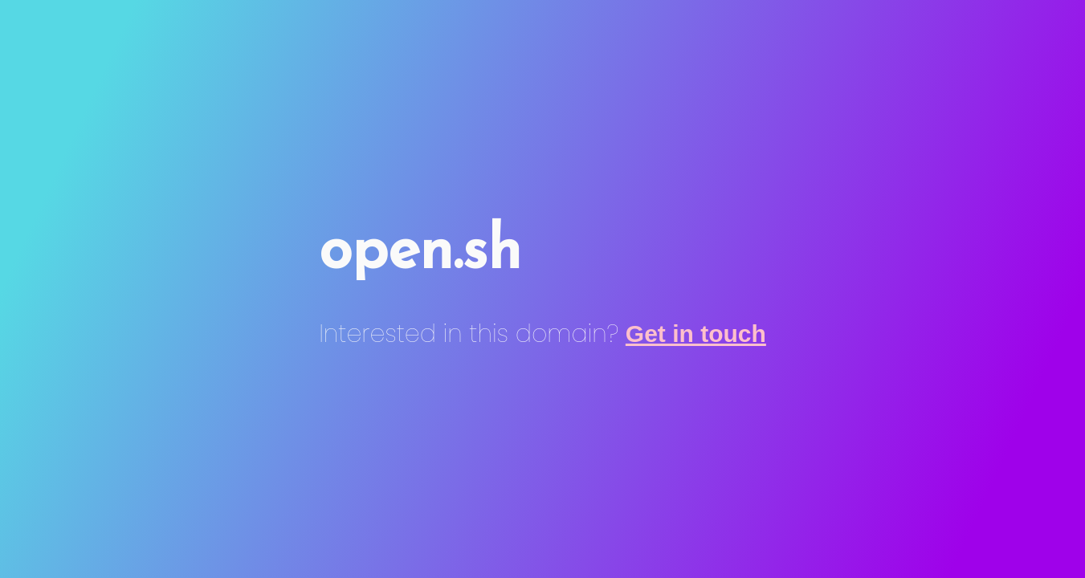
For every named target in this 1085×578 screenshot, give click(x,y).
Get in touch (696, 333)
